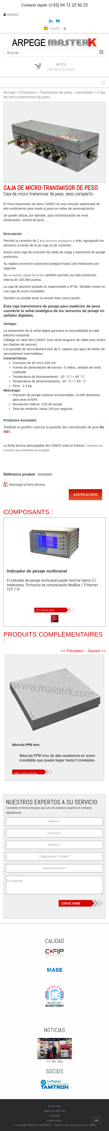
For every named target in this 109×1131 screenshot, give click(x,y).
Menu (77, 82)
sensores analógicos (58, 241)
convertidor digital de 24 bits (26, 275)
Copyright (54, 1115)
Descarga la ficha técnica (27, 484)
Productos (27, 92)
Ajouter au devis (85, 495)
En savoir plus (45, 610)
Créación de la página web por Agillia (74, 1125)
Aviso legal (55, 1106)
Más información (25, 773)
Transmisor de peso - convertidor (67, 92)
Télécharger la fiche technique (54, 618)
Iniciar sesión (54, 1120)
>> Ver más (54, 1061)
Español (52, 28)
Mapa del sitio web (54, 1110)
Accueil (9, 92)
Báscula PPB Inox (26, 745)
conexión (10, 14)
